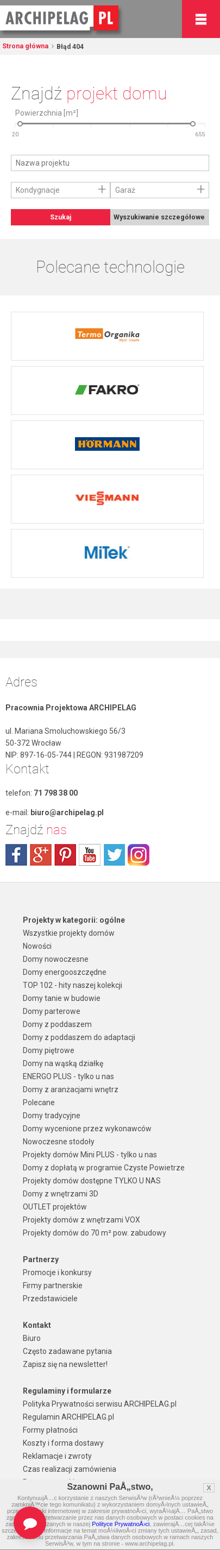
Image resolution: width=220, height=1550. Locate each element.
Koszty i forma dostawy (63, 1443)
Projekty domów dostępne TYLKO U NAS (92, 1180)
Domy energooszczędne (64, 972)
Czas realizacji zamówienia (69, 1469)
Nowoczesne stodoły (59, 1141)
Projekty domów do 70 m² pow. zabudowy (94, 1232)
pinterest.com (65, 855)
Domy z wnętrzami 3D (60, 1193)
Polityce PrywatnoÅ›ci (120, 1524)
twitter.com (114, 855)
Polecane (39, 1102)
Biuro (32, 1338)
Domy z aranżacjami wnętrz (70, 1089)
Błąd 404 (69, 47)
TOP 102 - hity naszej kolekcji (72, 985)
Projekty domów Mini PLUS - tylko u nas (90, 1154)
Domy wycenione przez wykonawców (87, 1128)
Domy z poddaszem (57, 1024)
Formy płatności (50, 1430)
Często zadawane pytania (67, 1351)
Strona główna (25, 46)
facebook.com (16, 855)
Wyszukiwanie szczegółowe (159, 217)
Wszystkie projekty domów (69, 933)
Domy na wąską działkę (63, 1063)
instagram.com (138, 855)
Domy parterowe (51, 1011)
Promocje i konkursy (57, 1272)
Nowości (37, 946)
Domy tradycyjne (51, 1115)
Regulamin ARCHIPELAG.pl (68, 1417)
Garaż (125, 190)
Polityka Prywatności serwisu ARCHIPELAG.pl (100, 1404)
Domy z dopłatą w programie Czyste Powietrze (104, 1167)
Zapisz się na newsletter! (65, 1364)
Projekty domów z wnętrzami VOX (81, 1219)
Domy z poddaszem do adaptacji (79, 1037)
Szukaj (60, 217)
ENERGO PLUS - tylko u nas (68, 1076)
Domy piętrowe (48, 1050)
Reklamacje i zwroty (57, 1456)
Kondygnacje (38, 190)
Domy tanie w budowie (61, 998)
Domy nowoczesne (56, 959)
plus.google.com (41, 855)
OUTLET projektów (55, 1206)
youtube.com (89, 855)
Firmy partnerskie (53, 1285)
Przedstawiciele (50, 1298)
